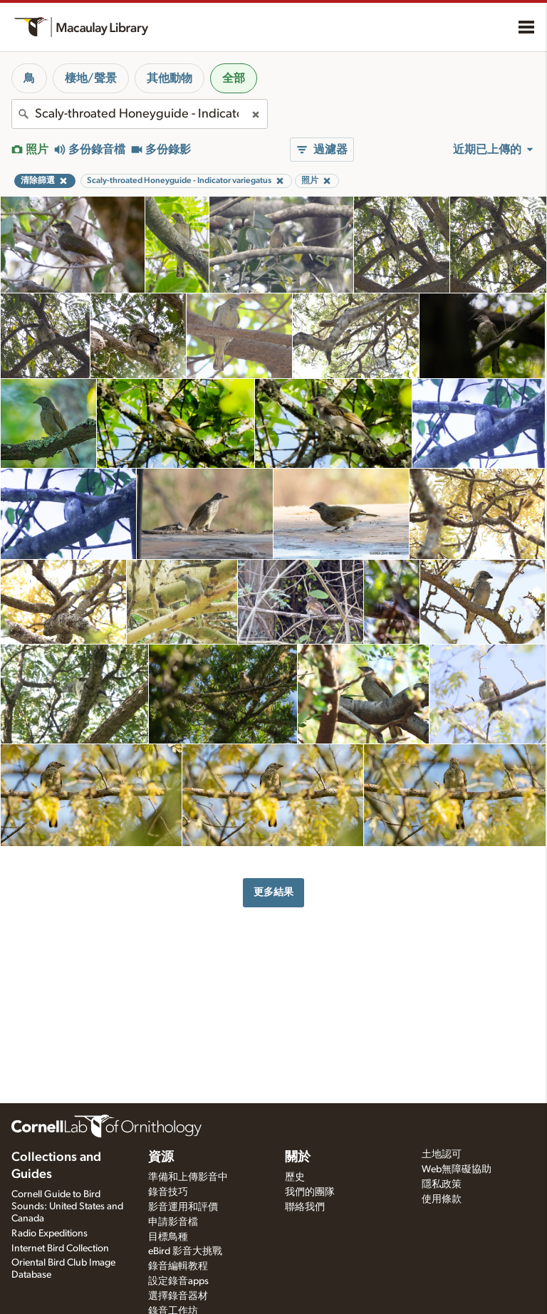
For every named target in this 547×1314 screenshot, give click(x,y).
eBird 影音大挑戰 (185, 1251)
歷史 (295, 1177)
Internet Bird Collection (60, 1248)
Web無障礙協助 (456, 1169)
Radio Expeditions (49, 1234)
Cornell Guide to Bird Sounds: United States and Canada (67, 1206)
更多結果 (273, 892)
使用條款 (442, 1199)
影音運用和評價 (183, 1207)
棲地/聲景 (91, 78)
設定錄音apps (178, 1281)
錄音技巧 (168, 1192)
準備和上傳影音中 (188, 1177)
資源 (161, 1157)
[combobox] (139, 114)
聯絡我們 (305, 1207)
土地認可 (442, 1154)
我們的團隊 (310, 1192)
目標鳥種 (168, 1237)
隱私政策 (442, 1184)
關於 (298, 1157)
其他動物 (169, 78)
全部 (233, 78)
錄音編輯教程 (178, 1266)
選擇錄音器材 (178, 1296)
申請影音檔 (173, 1222)
